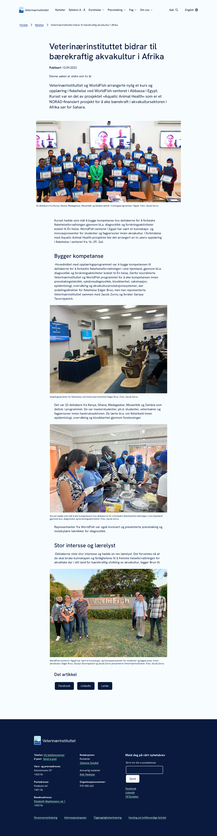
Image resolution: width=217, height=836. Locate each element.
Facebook (130, 788)
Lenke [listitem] (105, 686)
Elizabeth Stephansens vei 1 (49, 801)
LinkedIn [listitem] (86, 686)
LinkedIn (130, 792)
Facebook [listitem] (64, 686)
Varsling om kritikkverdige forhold (147, 817)
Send (133, 779)
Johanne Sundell (89, 763)
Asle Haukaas (87, 774)
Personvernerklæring (45, 817)
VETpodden (132, 796)
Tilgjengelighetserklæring (108, 817)
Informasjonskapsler (75, 817)
